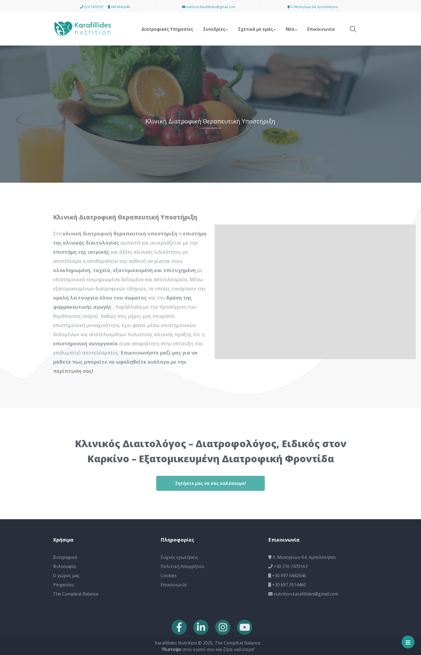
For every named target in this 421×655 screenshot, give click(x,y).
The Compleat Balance (76, 594)
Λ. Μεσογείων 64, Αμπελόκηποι (312, 7)
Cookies (169, 575)
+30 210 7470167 (288, 566)
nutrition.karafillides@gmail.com (208, 7)
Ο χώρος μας (66, 575)
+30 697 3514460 (287, 585)
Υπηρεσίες (63, 585)
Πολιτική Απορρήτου (182, 566)
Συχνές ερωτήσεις (179, 557)
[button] (7, 647)
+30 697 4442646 (287, 575)
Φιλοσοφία (64, 566)
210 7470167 (92, 7)
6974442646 (119, 7)
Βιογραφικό (65, 557)
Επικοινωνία (173, 585)
